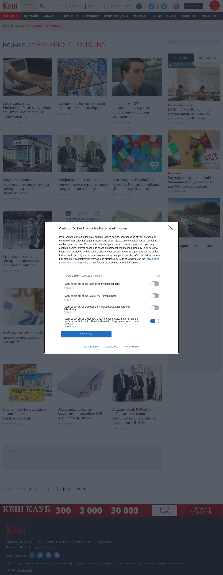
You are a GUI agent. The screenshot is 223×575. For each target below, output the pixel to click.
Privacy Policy (131, 346)
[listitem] (111, 276)
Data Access (111, 346)
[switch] (154, 283)
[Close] (171, 228)
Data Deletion (91, 346)
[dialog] (111, 287)
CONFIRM (86, 334)
